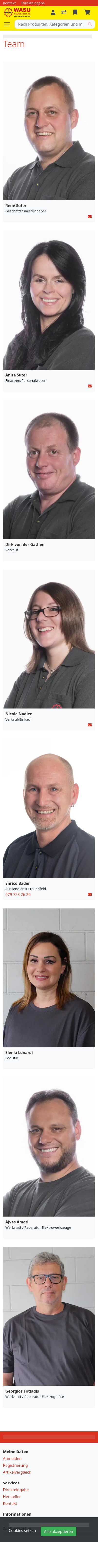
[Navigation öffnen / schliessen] (9, 24)
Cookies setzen (22, 1530)
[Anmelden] (53, 12)
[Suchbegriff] (50, 24)
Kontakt (10, 1503)
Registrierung (15, 1465)
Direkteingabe (16, 1489)
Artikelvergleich (17, 1472)
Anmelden (12, 1458)
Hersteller (12, 1496)
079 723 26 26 (18, 894)
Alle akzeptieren (58, 1531)
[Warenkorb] (88, 12)
